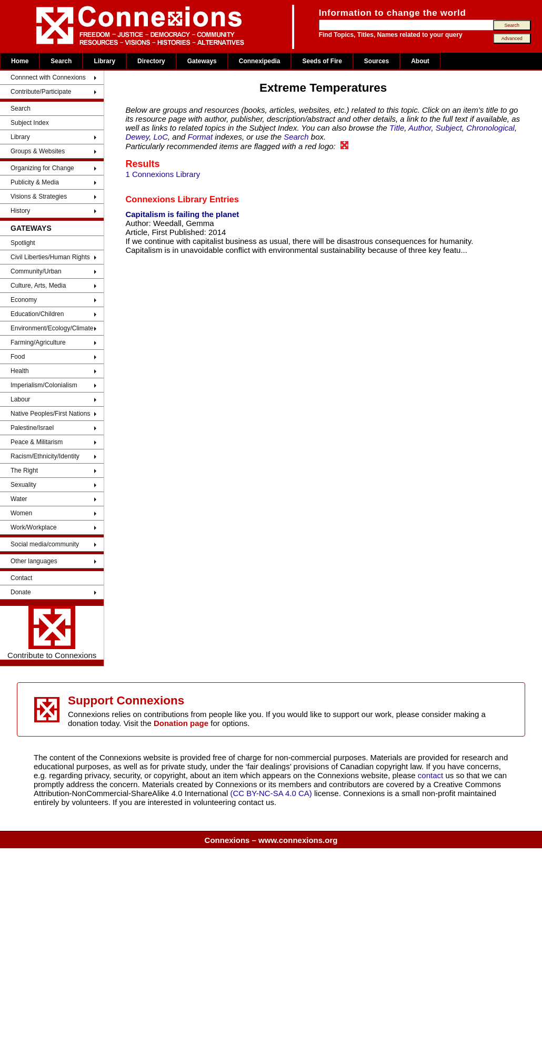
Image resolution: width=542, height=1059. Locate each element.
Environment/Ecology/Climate (52, 328)
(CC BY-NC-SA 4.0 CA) (271, 793)
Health (20, 371)
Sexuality (23, 484)
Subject (449, 127)
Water (19, 499)
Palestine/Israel (32, 428)
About (420, 61)
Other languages (34, 561)
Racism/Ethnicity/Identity (45, 456)
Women (21, 513)
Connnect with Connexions (48, 77)
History (20, 210)
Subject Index (30, 122)
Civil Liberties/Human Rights (50, 257)
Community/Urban (36, 271)
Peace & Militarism (37, 442)
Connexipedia (259, 61)
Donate (21, 592)
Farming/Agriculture (38, 342)
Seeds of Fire (322, 61)
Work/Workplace (34, 527)
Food (18, 356)
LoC (161, 136)
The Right (24, 470)
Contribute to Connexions (51, 633)
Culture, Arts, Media (38, 285)
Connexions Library (166, 199)
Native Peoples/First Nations (50, 413)
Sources (376, 61)
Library (104, 61)
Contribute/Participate (41, 91)
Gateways (202, 61)
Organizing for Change (42, 168)
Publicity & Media (35, 182)
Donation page (181, 723)
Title (396, 127)
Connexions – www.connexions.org (271, 840)
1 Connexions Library (162, 174)
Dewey (137, 136)
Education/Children (37, 314)
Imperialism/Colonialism (44, 385)
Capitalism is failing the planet (182, 214)
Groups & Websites (38, 151)
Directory (151, 61)
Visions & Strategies (39, 196)
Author (419, 127)
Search (61, 61)
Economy (24, 299)
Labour (20, 399)
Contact (21, 578)
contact (432, 775)
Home (19, 61)
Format (200, 136)
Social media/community (45, 544)
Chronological (490, 127)
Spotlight (23, 243)
